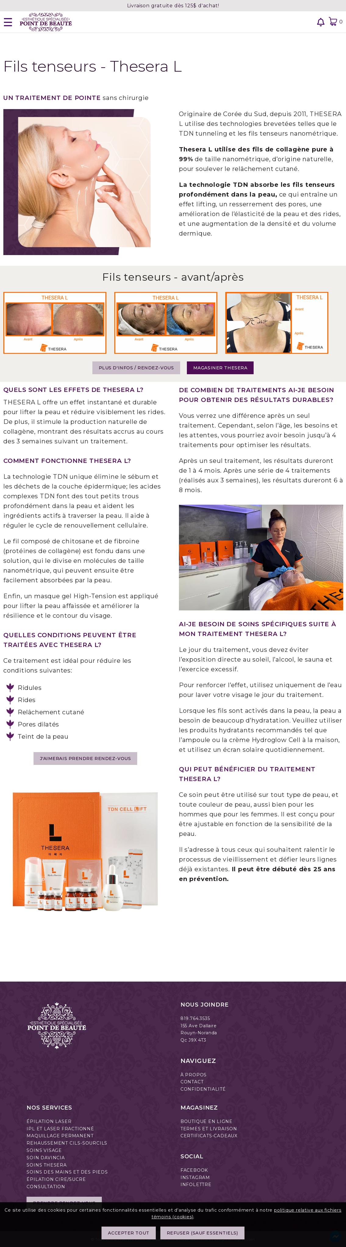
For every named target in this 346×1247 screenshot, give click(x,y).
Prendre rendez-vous (64, 1203)
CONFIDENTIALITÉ (203, 1089)
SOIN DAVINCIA (46, 1157)
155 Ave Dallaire (198, 1026)
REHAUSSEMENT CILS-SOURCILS (67, 1143)
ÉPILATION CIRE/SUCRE (56, 1179)
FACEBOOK (194, 1170)
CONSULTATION (46, 1186)
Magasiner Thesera (220, 368)
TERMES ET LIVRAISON (208, 1129)
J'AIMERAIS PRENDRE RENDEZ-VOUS (85, 758)
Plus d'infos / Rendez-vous (136, 368)
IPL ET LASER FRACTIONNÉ (60, 1129)
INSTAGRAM (195, 1177)
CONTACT (192, 1082)
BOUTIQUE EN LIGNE (206, 1121)
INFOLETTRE (196, 1184)
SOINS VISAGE (44, 1150)
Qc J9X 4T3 (193, 1040)
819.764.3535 (195, 1018)
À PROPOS (193, 1075)
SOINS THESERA (46, 1165)
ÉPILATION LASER (49, 1121)
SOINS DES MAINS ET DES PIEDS (67, 1172)
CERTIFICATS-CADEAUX (208, 1136)
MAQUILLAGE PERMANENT (60, 1136)
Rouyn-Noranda (198, 1033)
